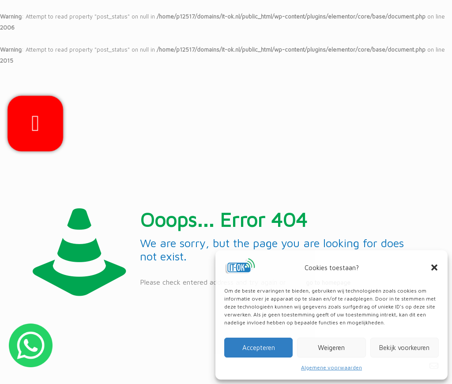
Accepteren (258, 347)
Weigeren (331, 347)
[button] (434, 267)
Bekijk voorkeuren (404, 347)
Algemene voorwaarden (331, 367)
